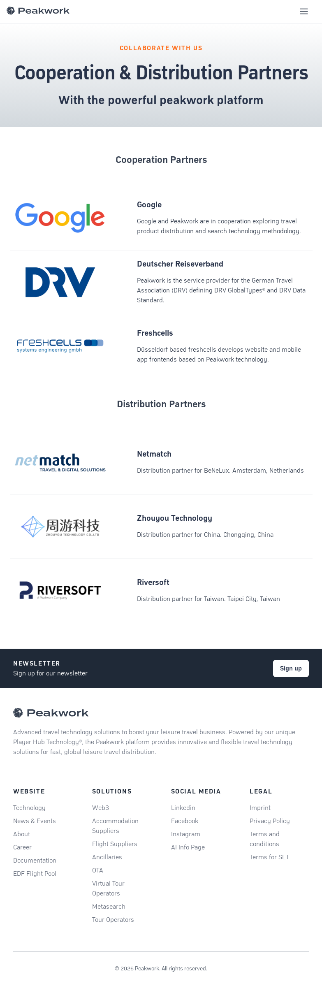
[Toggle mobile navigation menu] (303, 11)
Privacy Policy (270, 821)
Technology (29, 808)
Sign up (291, 668)
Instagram (185, 834)
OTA (97, 870)
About (21, 834)
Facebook (184, 821)
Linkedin (183, 808)
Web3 (100, 808)
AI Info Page (188, 847)
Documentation (34, 860)
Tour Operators (113, 919)
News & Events (34, 821)
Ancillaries (107, 857)
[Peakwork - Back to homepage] (50, 713)
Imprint (260, 808)
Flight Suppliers (114, 844)
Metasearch (108, 906)
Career (22, 847)
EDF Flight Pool (34, 873)
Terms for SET (269, 857)
